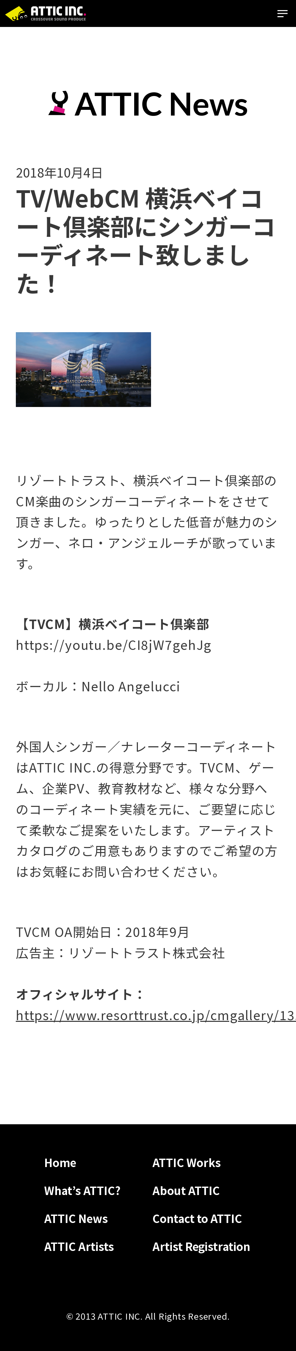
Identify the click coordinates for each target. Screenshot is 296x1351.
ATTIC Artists (79, 1246)
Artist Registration (201, 1246)
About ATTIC (186, 1190)
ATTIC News (76, 1218)
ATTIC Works (186, 1162)
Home (60, 1162)
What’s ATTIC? (82, 1190)
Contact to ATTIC (197, 1218)
